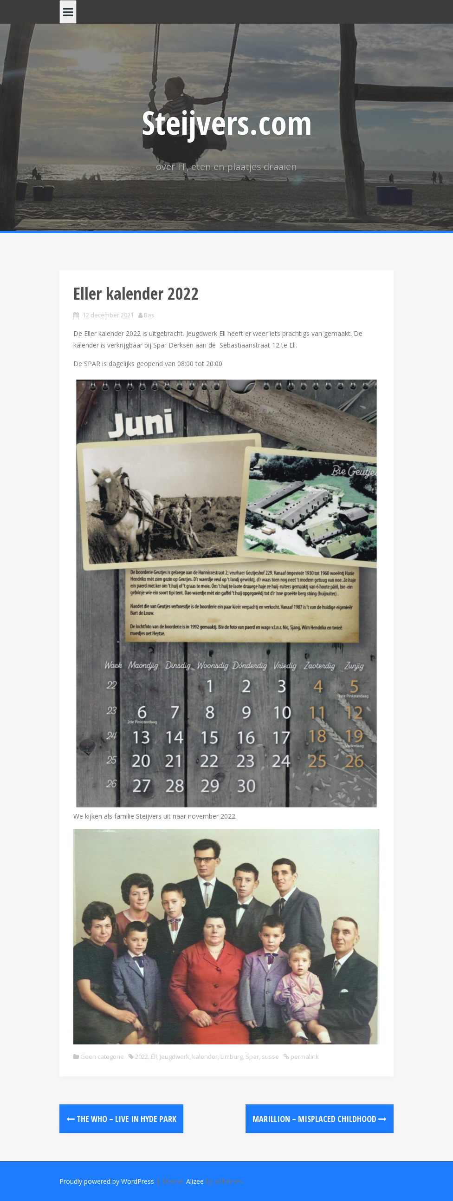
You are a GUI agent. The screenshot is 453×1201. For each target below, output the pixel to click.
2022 (141, 1056)
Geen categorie (102, 1056)
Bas (149, 315)
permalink (304, 1056)
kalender (205, 1056)
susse (270, 1056)
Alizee (195, 1181)
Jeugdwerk (174, 1056)
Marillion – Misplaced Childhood (319, 1118)
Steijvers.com (227, 122)
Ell (154, 1056)
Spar (252, 1056)
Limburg (231, 1056)
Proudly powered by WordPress (106, 1181)
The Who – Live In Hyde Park (121, 1118)
